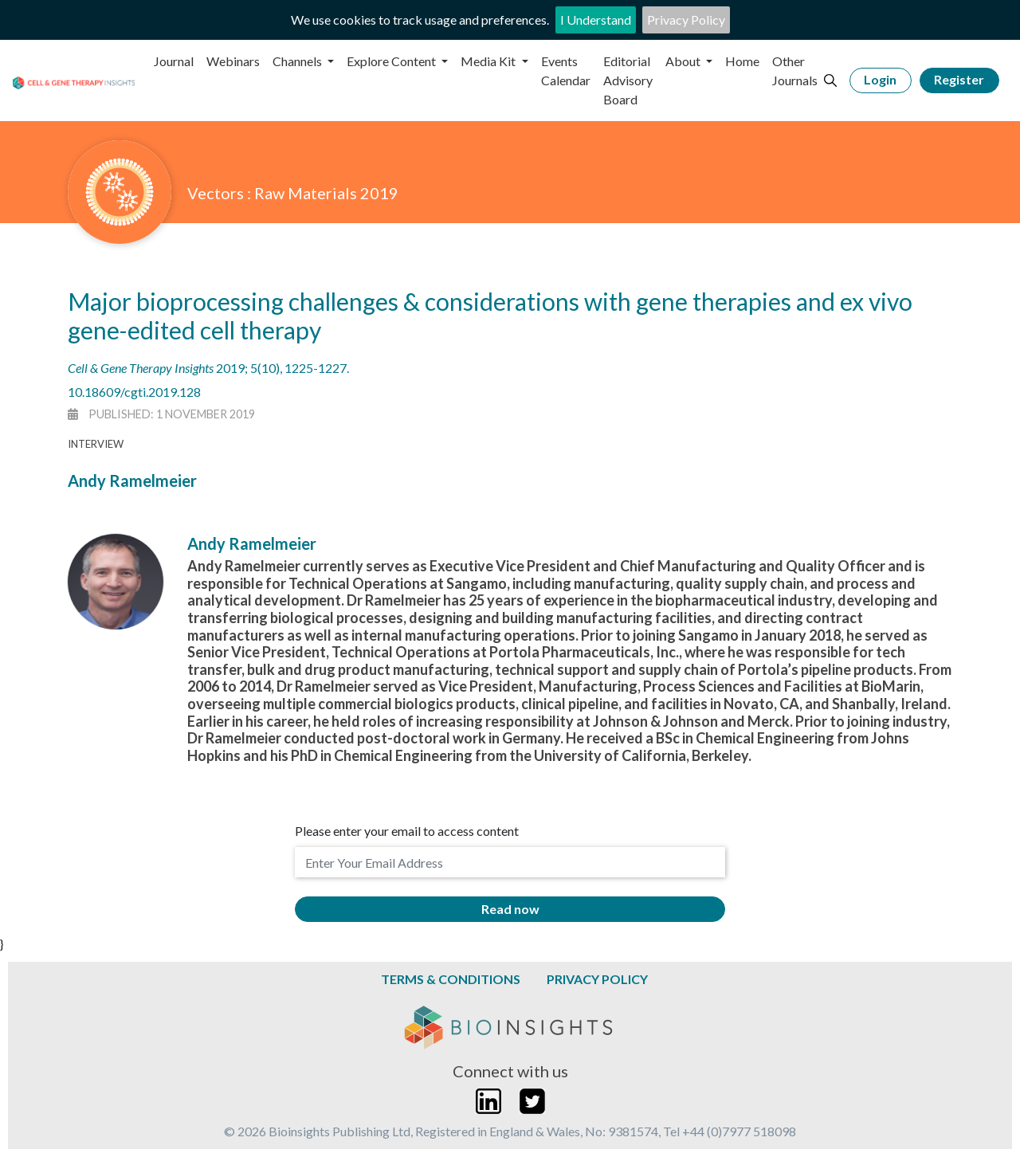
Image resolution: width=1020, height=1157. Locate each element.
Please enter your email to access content (407, 830)
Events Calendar (565, 70)
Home (742, 61)
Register (959, 79)
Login (880, 79)
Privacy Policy (686, 19)
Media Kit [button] (489, 61)
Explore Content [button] (392, 61)
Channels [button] (298, 61)
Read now (510, 908)
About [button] (684, 61)
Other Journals (795, 70)
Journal (174, 61)
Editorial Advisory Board (628, 80)
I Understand (595, 19)
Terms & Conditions (450, 978)
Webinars (233, 61)
